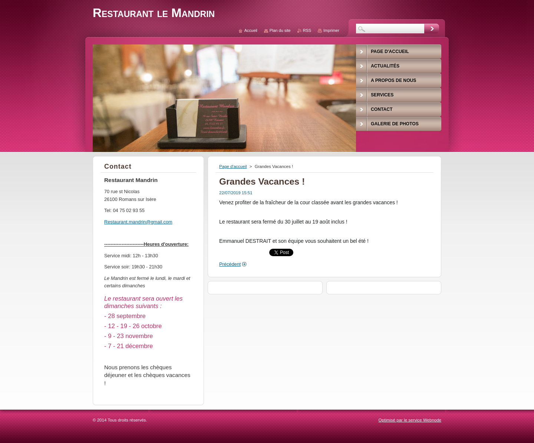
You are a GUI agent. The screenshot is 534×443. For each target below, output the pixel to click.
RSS (307, 30)
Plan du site (280, 30)
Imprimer (331, 30)
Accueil (250, 30)
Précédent (230, 264)
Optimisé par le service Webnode (410, 420)
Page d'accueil (233, 166)
